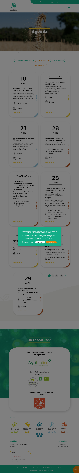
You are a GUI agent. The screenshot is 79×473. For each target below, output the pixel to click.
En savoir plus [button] (27, 242)
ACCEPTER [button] (51, 242)
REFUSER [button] (40, 242)
